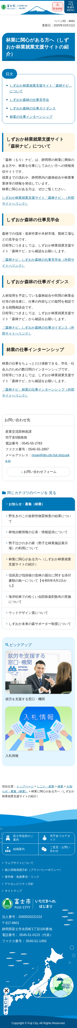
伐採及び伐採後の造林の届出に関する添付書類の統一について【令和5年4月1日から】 (40, 580)
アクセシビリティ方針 (19, 883)
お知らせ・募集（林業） (27, 504)
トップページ (25, 786)
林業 (60, 786)
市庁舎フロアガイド (60, 837)
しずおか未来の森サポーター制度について (40, 624)
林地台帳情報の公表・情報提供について (38, 532)
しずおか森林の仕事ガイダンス (33, 108)
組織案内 (19, 849)
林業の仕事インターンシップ (31, 116)
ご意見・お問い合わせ (60, 849)
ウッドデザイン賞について (28, 613)
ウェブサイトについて (19, 862)
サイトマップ (13, 890)
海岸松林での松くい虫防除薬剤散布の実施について (40, 599)
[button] (57, 6)
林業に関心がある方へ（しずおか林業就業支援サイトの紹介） (40, 561)
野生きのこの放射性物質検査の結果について (40, 518)
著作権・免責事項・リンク (22, 876)
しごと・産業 (45, 786)
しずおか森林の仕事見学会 (29, 100)
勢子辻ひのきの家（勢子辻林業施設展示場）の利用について (38, 545)
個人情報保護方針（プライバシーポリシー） (33, 869)
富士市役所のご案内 (23, 837)
